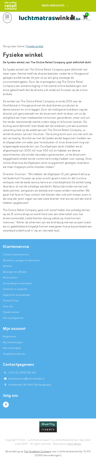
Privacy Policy (10, 301)
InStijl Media (74, 444)
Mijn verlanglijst (12, 348)
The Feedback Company (37, 452)
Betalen (7, 266)
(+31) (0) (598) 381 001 (19, 373)
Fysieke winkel (34, 46)
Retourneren (10, 278)
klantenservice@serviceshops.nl (24, 379)
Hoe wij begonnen (13, 318)
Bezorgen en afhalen (15, 272)
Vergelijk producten (14, 354)
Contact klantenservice (16, 255)
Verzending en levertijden (17, 283)
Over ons (8, 306)
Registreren (9, 337)
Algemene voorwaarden (16, 295)
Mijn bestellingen (13, 342)
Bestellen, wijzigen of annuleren (21, 260)
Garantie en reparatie (15, 289)
